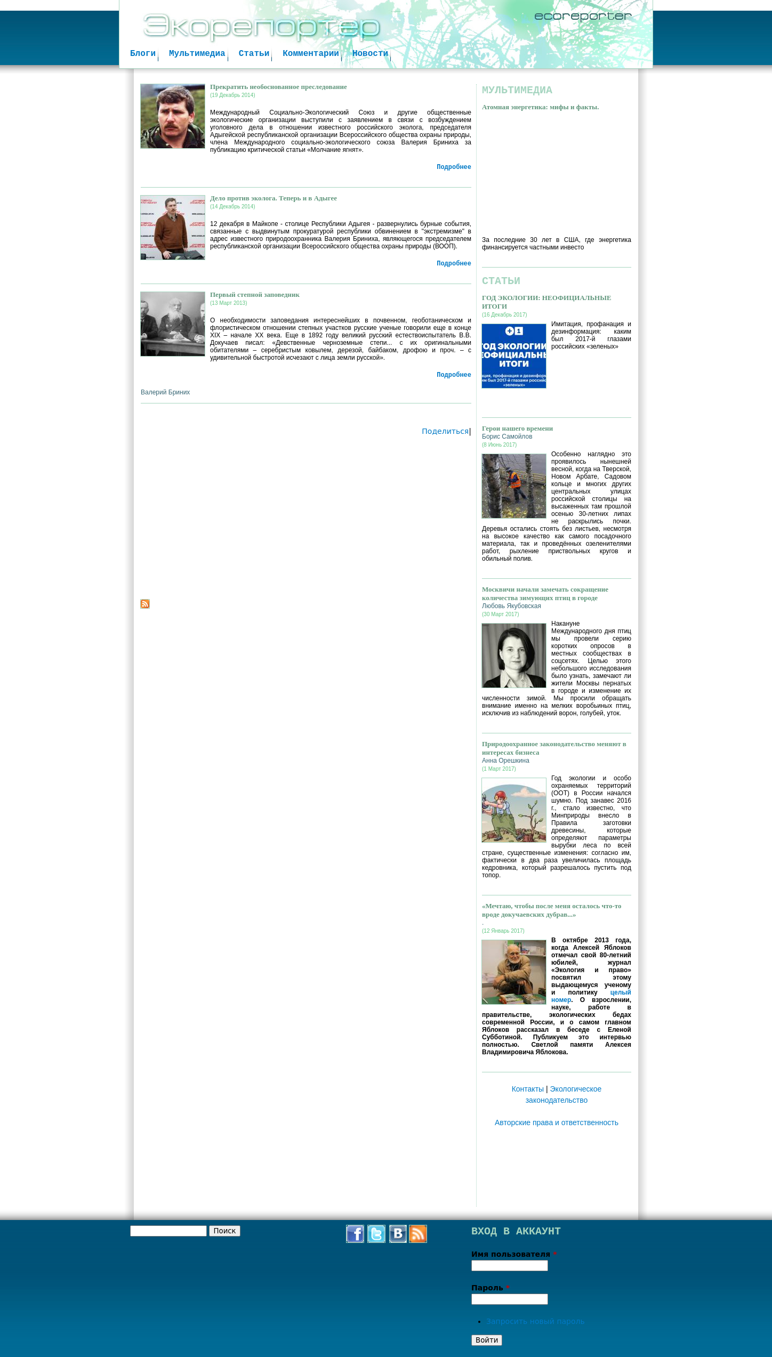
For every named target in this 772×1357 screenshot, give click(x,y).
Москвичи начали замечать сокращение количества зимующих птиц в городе (545, 593)
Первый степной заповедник (255, 294)
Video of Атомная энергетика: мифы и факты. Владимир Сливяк (556, 171)
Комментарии (311, 54)
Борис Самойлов (507, 436)
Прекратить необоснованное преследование (278, 87)
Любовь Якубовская (511, 606)
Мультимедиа (197, 54)
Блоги (143, 54)
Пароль (490, 1287)
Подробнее (454, 167)
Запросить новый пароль (535, 1321)
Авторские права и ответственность (556, 1122)
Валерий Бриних (165, 392)
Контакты (528, 1089)
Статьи (254, 54)
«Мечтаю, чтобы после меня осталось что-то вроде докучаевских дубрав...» (551, 910)
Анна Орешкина (505, 760)
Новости (370, 54)
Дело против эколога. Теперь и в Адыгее (273, 198)
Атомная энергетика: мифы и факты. (540, 107)
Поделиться (445, 431)
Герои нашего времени (517, 428)
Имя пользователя (514, 1254)
